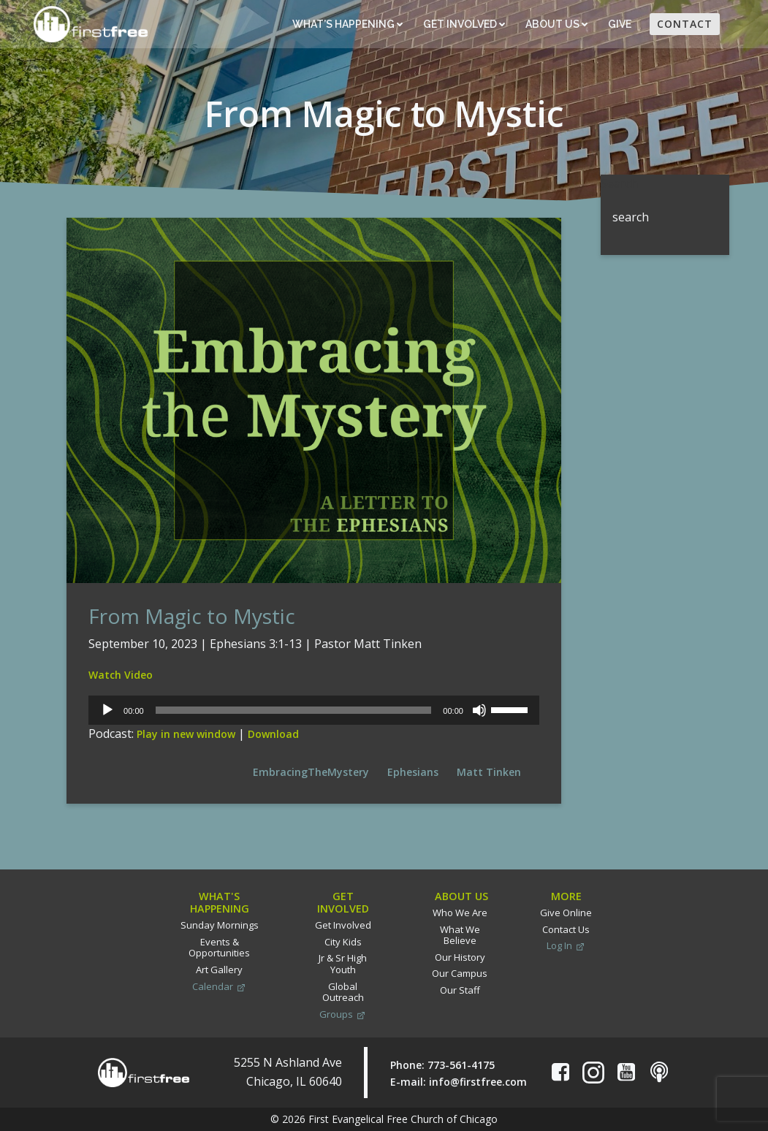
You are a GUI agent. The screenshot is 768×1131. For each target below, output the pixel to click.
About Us (556, 24)
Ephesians (412, 772)
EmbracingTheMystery (311, 772)
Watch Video (120, 675)
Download (273, 734)
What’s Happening (347, 24)
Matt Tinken (489, 772)
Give (621, 24)
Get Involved (464, 24)
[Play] (107, 710)
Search (619, 183)
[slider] (294, 710)
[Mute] (479, 710)
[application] (313, 710)
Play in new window (186, 734)
